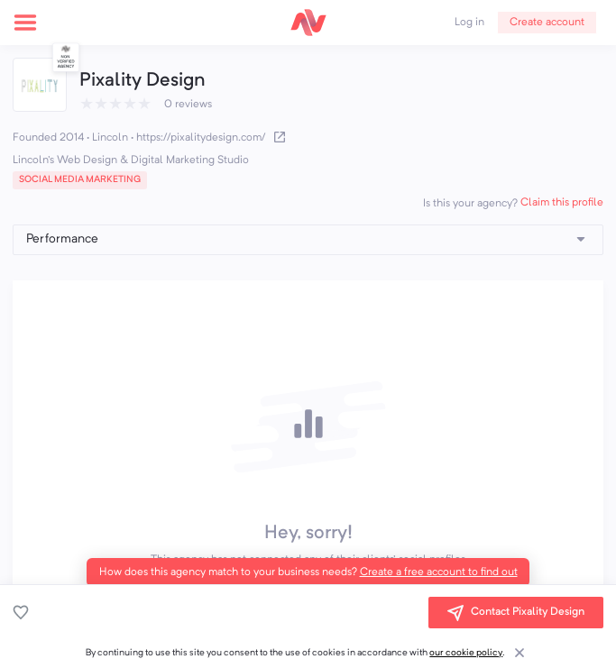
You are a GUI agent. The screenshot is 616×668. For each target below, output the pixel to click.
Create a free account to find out (439, 572)
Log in (469, 22)
